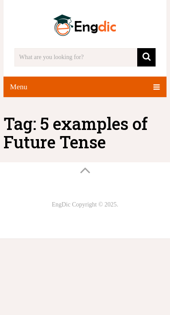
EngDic (61, 204)
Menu (19, 87)
